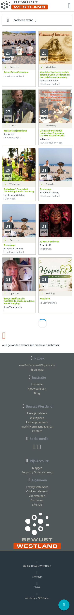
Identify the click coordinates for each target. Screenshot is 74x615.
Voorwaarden (37, 496)
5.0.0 (37, 585)
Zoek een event (21, 20)
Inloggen (37, 468)
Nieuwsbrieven (37, 388)
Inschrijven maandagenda (37, 426)
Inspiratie (37, 384)
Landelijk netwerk (37, 422)
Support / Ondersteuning (37, 472)
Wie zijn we (37, 417)
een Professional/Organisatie (37, 365)
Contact (37, 431)
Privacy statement (37, 487)
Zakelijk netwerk (37, 413)
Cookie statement (37, 491)
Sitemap (37, 504)
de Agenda (37, 369)
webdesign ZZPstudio (37, 595)
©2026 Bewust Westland (37, 563)
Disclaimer (37, 500)
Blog (37, 393)
